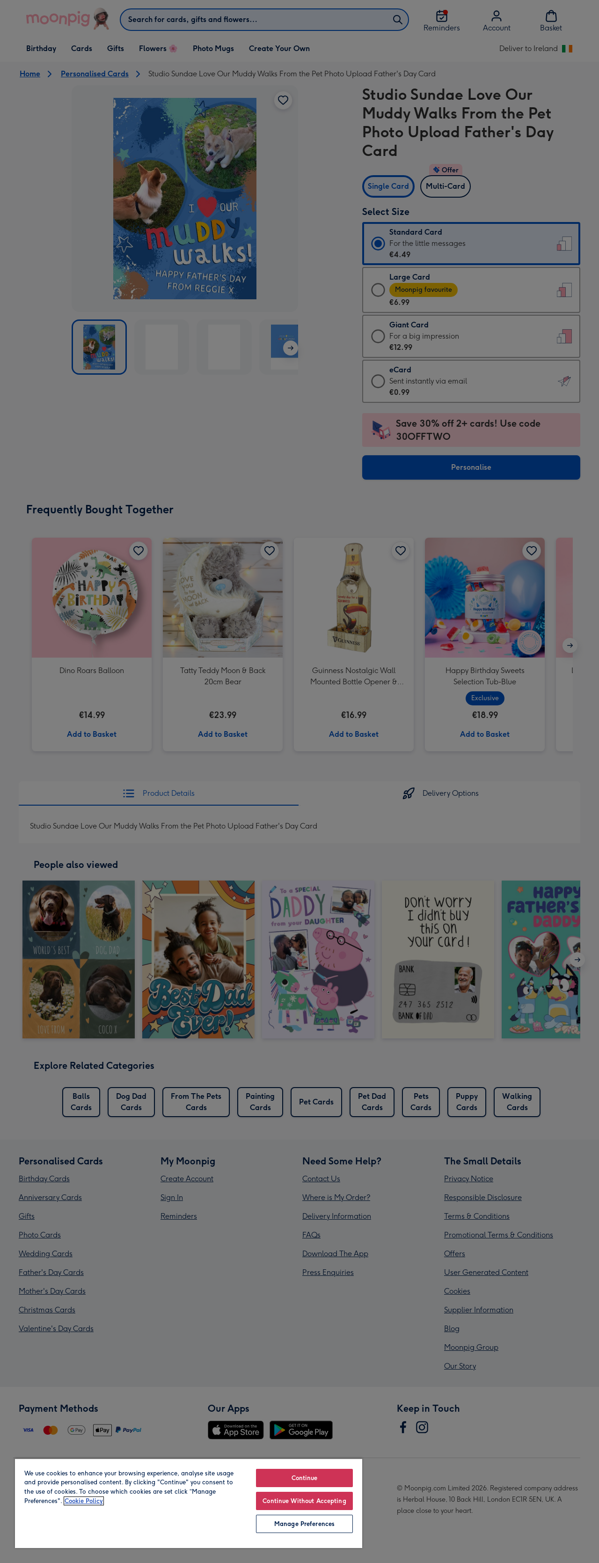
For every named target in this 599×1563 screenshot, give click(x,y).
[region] (188, 1503)
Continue (305, 1478)
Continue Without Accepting (304, 1500)
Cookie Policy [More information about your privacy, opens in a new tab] (84, 1500)
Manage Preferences (304, 1523)
